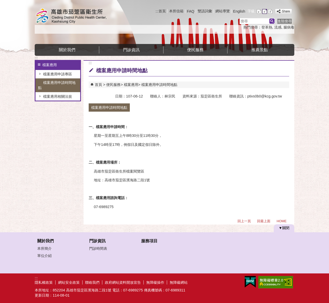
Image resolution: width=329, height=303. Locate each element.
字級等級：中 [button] (264, 11)
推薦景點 (259, 50)
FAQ (190, 11)
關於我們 (67, 50)
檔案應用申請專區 (57, 74)
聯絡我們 (92, 282)
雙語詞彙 (205, 11)
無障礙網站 (179, 282)
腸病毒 (289, 27)
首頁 (162, 11)
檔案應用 (131, 85)
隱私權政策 (44, 282)
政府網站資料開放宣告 (123, 282)
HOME (282, 221)
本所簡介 (44, 248)
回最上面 (263, 221)
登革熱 (266, 27)
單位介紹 (44, 256)
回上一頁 (244, 221)
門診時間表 (98, 248)
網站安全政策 (69, 282)
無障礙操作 (155, 282)
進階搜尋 (284, 21)
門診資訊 (131, 50)
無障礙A (275, 282)
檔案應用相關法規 (57, 96)
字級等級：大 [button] (270, 11)
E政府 (250, 282)
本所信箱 (176, 11)
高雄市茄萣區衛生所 (78, 16)
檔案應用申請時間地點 (57, 85)
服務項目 (149, 241)
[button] (272, 21)
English (239, 11)
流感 (277, 27)
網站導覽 (222, 11)
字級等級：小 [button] (259, 11)
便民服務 (195, 50)
